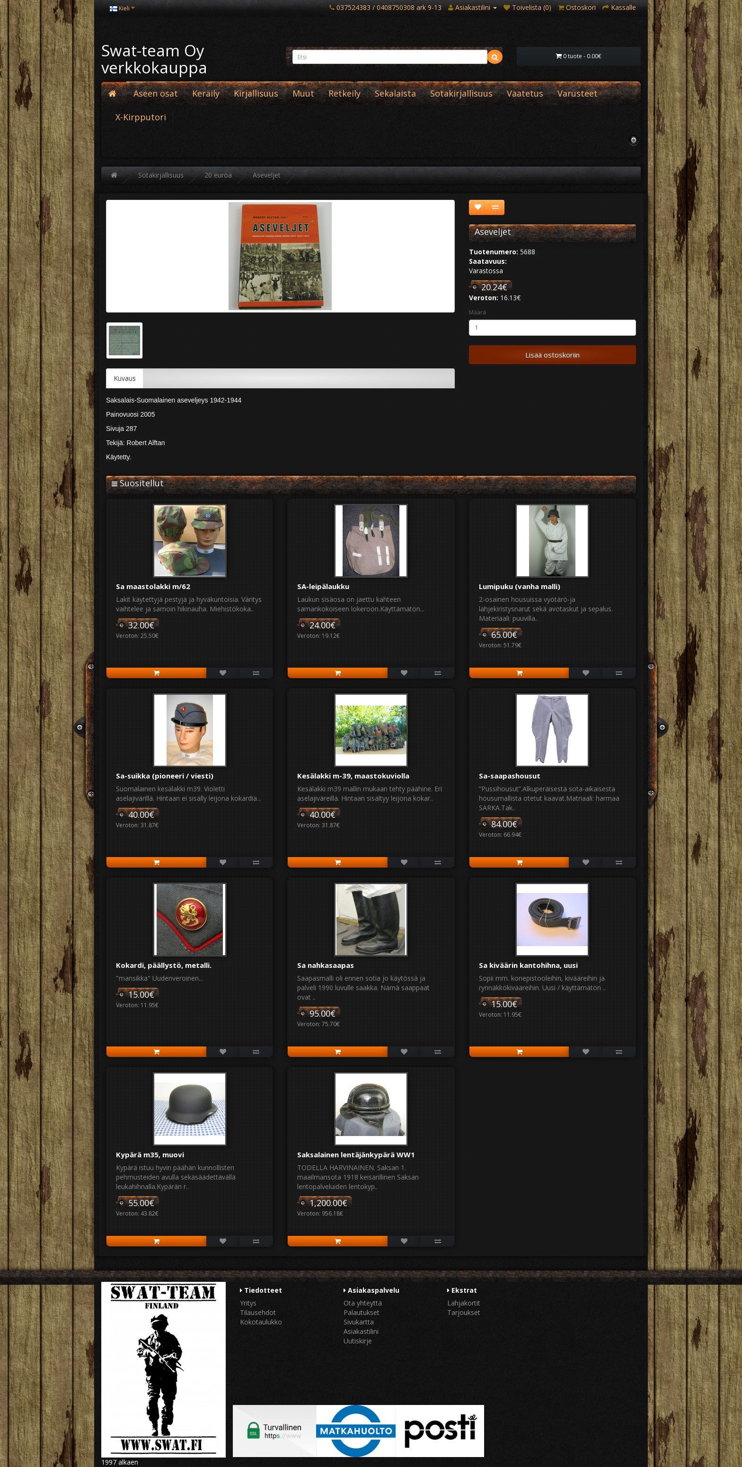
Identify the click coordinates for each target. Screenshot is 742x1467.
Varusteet (577, 93)
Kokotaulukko (261, 1321)
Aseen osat (155, 93)
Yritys (248, 1302)
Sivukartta (359, 1321)
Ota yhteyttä (363, 1302)
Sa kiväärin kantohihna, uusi (528, 965)
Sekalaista (395, 93)
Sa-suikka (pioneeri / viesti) (164, 775)
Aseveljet (267, 174)
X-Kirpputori (140, 117)
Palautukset (362, 1312)
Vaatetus (525, 93)
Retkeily (344, 93)
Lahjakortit (463, 1302)
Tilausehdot (258, 1312)
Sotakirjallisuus (461, 93)
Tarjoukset (463, 1312)
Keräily (206, 93)
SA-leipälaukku (323, 586)
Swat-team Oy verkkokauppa (154, 59)
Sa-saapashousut (509, 775)
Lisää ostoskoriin (552, 354)
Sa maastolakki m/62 (153, 586)
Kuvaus (125, 378)
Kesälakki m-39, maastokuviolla (353, 775)
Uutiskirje (358, 1340)
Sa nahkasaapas (325, 965)
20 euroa (218, 174)
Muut (303, 93)
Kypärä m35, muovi (150, 1154)
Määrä (477, 312)
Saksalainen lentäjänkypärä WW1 (356, 1154)
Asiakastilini (361, 1331)
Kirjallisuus (256, 93)
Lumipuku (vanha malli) (519, 586)
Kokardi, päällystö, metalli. (164, 965)
